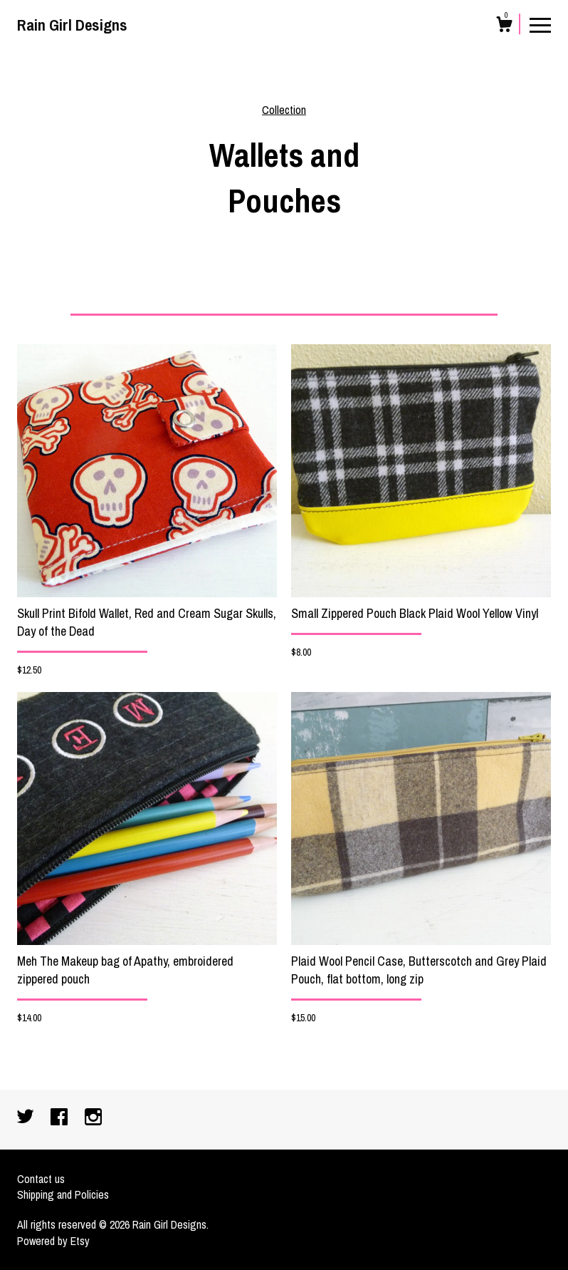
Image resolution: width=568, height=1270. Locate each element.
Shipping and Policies (63, 1194)
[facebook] (60, 1118)
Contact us (41, 1179)
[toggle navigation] (540, 24)
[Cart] (504, 26)
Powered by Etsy (53, 1241)
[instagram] (93, 1118)
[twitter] (26, 1118)
